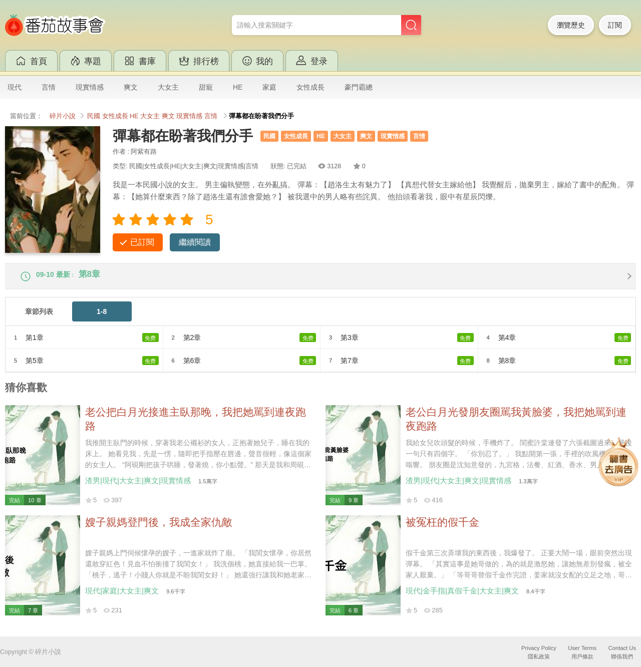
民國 (93, 116)
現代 (15, 87)
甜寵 (206, 87)
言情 (49, 87)
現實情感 (90, 87)
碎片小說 (63, 116)
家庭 (269, 87)
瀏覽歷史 (571, 25)
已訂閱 (142, 242)
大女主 (168, 87)
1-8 (102, 318)
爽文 (131, 87)
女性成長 (310, 87)
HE (237, 87)
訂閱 (615, 25)
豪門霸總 (359, 87)
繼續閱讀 (195, 242)
